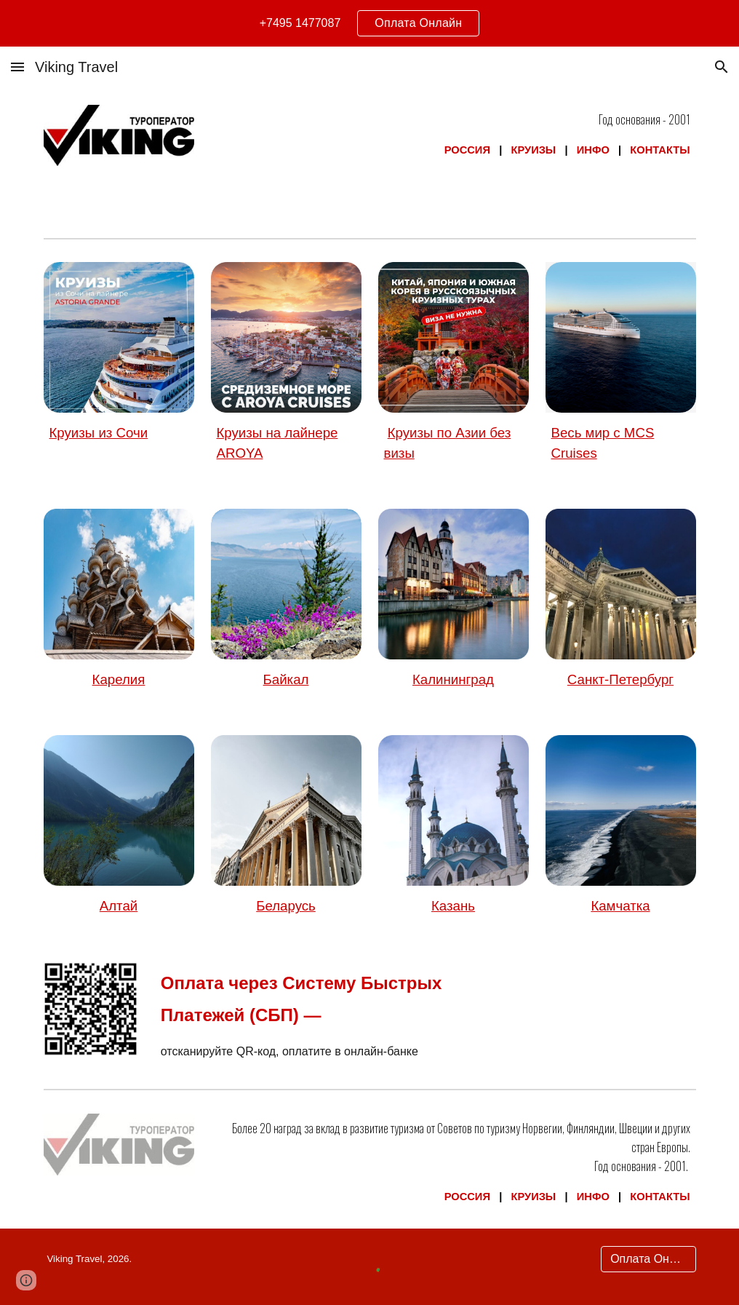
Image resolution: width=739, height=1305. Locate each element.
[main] (453, 134)
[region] (369, 23)
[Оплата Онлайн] (648, 1259)
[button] (17, 67)
